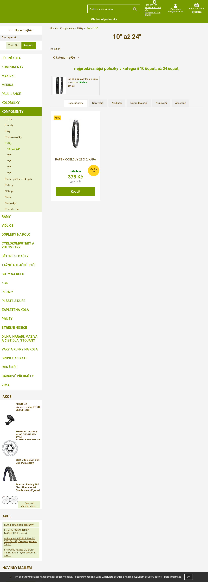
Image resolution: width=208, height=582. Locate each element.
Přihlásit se (175, 9)
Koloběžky (11, 103)
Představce (12, 209)
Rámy (6, 217)
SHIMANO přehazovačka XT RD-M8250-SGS (30, 407)
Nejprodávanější (138, 103)
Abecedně (180, 103)
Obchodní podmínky (104, 19)
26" (9, 155)
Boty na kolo (13, 274)
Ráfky (8, 143)
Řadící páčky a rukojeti (18, 179)
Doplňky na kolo (16, 234)
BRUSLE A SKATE (14, 358)
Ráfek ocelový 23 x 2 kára (83, 79)
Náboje (9, 191)
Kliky (7, 131)
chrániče (9, 367)
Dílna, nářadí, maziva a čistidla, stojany (19, 338)
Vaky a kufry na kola (20, 349)
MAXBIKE (8, 76)
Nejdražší (117, 103)
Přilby (7, 319)
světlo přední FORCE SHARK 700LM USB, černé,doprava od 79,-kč (20, 516)
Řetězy (9, 185)
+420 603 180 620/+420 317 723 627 (153, 7)
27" (9, 161)
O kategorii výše (64, 57)
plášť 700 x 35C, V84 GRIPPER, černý (31, 446)
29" (9, 173)
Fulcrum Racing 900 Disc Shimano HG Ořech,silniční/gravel (32, 466)
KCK (5, 283)
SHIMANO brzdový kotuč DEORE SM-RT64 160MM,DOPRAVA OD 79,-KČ (32, 427)
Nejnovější (161, 103)
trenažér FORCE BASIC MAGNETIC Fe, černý (16, 507)
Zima (5, 385)
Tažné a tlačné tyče (19, 265)
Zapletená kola (15, 310)
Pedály (7, 292)
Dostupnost (9, 37)
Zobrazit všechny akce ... (21, 481)
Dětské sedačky (15, 256)
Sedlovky (10, 203)
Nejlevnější (98, 103)
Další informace (172, 576)
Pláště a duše (13, 301)
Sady (8, 197)
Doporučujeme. (76, 103)
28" (9, 167)
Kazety (9, 125)
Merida (7, 85)
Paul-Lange (11, 94)
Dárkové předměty (18, 376)
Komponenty (13, 67)
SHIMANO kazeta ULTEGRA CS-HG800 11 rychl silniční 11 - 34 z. (20, 527)
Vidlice (7, 225)
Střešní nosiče (14, 328)
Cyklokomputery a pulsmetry (18, 245)
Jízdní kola (11, 58)
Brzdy (8, 119)
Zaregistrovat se (175, 11)
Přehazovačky (13, 137)
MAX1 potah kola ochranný (18, 500)
